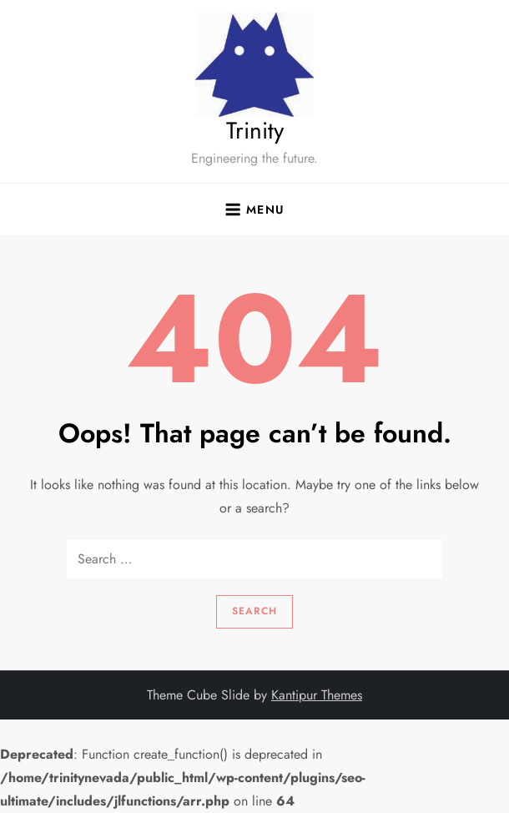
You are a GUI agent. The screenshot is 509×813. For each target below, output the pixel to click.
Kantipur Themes (316, 694)
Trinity (255, 131)
